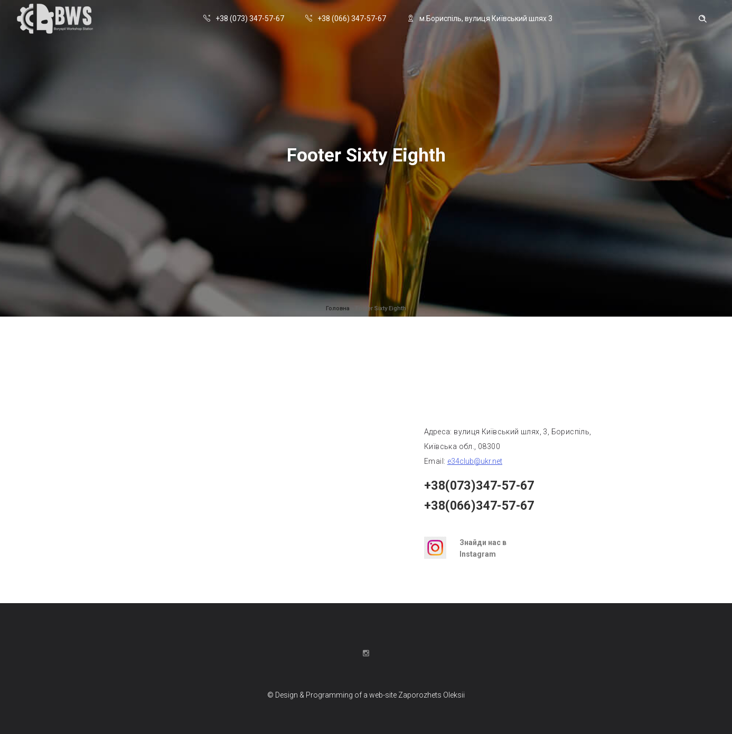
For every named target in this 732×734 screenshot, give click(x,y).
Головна (338, 308)
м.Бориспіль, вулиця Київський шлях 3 (479, 18)
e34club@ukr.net (474, 461)
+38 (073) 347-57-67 (243, 18)
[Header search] (702, 19)
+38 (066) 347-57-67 (345, 18)
